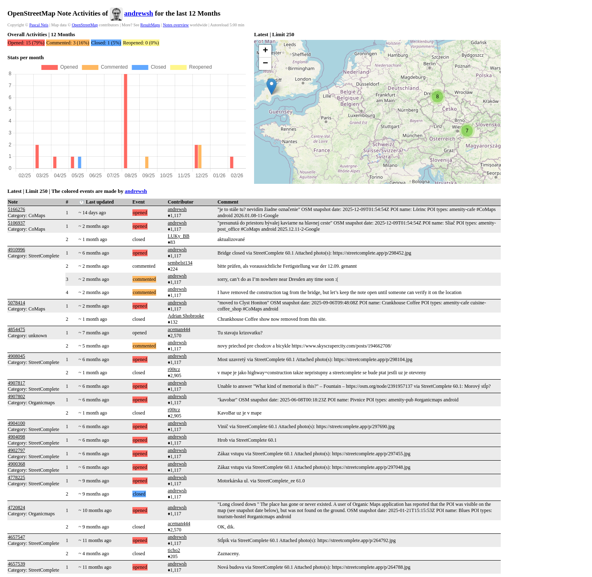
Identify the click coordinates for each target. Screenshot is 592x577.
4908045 (16, 356)
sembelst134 (180, 263)
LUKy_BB (179, 236)
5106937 (16, 223)
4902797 (16, 450)
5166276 (16, 209)
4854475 (16, 329)
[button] (271, 86)
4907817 (16, 383)
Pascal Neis (38, 25)
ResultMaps (150, 25)
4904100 (16, 423)
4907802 (16, 396)
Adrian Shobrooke (186, 316)
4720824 (16, 507)
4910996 (16, 250)
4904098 (16, 437)
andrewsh (138, 13)
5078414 (16, 303)
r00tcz (174, 369)
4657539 (16, 564)
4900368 (16, 464)
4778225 (16, 477)
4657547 (16, 537)
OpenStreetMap (85, 25)
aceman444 (179, 329)
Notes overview (176, 25)
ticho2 (174, 550)
